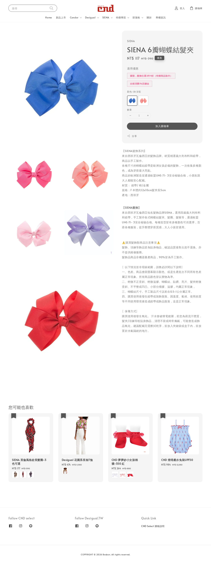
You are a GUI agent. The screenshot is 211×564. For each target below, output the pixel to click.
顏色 (134, 91)
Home (48, 17)
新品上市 (61, 17)
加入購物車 (162, 126)
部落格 (136, 17)
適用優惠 (132, 68)
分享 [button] (132, 136)
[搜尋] (51, 8)
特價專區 (121, 17)
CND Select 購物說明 (153, 526)
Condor (74, 17)
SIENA (105, 17)
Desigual (90, 17)
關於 (149, 17)
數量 (129, 109)
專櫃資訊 (161, 17)
